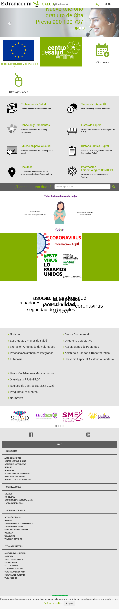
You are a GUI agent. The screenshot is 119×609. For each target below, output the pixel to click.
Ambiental (9, 556)
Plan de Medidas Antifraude (16, 473)
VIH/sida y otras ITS (13, 539)
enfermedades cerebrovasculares (61, 318)
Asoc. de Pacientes (12, 458)
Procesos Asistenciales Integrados (30, 353)
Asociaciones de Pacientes (81, 346)
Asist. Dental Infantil (14, 559)
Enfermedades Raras (13, 526)
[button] (9, 22)
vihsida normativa (83, 325)
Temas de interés (13, 546)
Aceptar (69, 603)
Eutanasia (15, 359)
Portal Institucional (13, 503)
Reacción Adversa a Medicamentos (31, 373)
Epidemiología (10, 562)
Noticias (14, 334)
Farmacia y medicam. (13, 569)
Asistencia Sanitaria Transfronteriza (86, 353)
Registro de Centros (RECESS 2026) (31, 385)
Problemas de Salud (15, 510)
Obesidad (8, 533)
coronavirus (92, 305)
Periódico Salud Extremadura (17, 479)
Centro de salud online (15, 461)
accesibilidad (59, 304)
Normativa (15, 398)
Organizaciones (13, 487)
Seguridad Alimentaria (14, 572)
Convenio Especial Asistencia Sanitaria (88, 359)
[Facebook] (31, 434)
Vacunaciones (10, 578)
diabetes (15, 291)
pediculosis (100, 292)
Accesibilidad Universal (15, 553)
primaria (107, 312)
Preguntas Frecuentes (22, 392)
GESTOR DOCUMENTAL (54, 285)
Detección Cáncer (12, 517)
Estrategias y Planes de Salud (27, 340)
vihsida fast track (36, 325)
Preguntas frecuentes (14, 476)
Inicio (59, 444)
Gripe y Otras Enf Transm (16, 530)
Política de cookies (53, 603)
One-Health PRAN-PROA (24, 379)
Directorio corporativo (15, 464)
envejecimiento (23, 308)
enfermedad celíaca (58, 292)
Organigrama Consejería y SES (18, 500)
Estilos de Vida (11, 565)
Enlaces (8, 494)
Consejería (9, 497)
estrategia (20, 302)
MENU (110, 3)
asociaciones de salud (59, 298)
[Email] (88, 434)
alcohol (72, 310)
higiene (96, 283)
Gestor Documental (76, 334)
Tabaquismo (9, 536)
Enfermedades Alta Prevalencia (18, 523)
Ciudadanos (11, 451)
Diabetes (8, 520)
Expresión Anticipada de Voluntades (31, 346)
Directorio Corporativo (77, 340)
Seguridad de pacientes (14, 575)
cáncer (56, 311)
